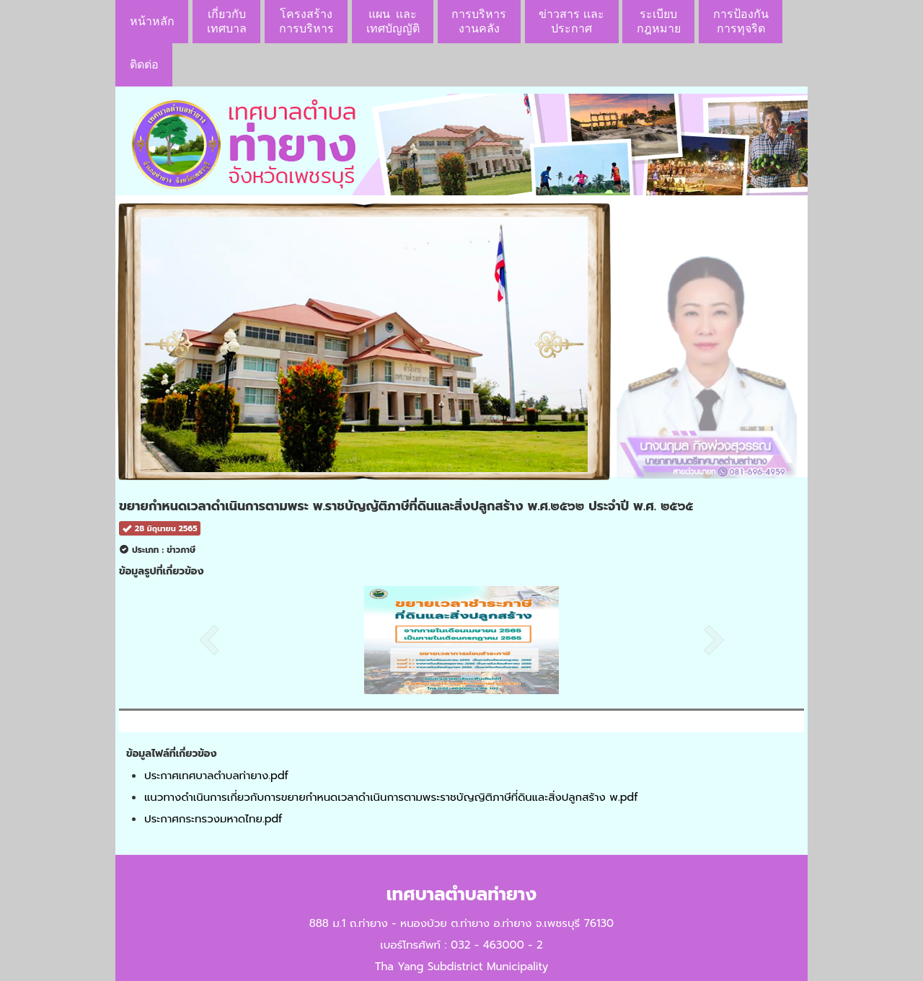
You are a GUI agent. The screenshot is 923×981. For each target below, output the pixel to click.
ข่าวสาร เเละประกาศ (571, 21)
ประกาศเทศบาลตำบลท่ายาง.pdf (216, 776)
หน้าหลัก (152, 21)
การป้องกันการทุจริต (741, 21)
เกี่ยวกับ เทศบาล (227, 21)
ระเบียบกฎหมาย (659, 21)
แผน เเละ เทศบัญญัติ (393, 21)
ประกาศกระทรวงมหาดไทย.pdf (213, 819)
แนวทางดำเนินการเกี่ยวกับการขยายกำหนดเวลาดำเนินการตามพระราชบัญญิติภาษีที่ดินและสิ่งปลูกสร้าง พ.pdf (390, 797)
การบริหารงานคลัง (478, 21)
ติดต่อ (144, 64)
